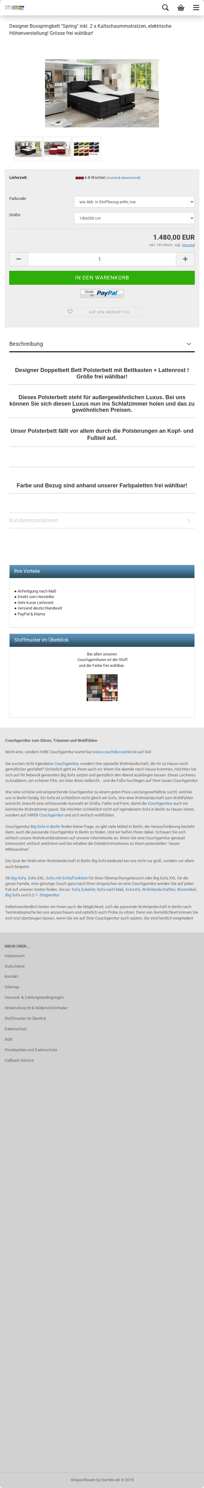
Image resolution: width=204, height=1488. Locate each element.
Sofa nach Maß (110, 889)
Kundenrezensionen (33, 520)
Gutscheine (15, 966)
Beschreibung (26, 344)
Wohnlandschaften (158, 889)
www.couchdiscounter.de (115, 752)
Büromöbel (186, 889)
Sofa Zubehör (83, 889)
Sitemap (12, 987)
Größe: (15, 215)
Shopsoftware (83, 1480)
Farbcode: (18, 198)
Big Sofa (18, 878)
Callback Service (19, 1060)
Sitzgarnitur (49, 895)
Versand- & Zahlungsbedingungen (34, 997)
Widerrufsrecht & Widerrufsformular (36, 1008)
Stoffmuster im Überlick (25, 1018)
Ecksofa (133, 889)
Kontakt (11, 976)
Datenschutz (16, 1029)
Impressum (15, 955)
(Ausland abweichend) (123, 178)
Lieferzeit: (18, 177)
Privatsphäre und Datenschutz (31, 1050)
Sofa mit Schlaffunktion (67, 878)
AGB (8, 1039)
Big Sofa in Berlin (45, 826)
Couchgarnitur (66, 763)
